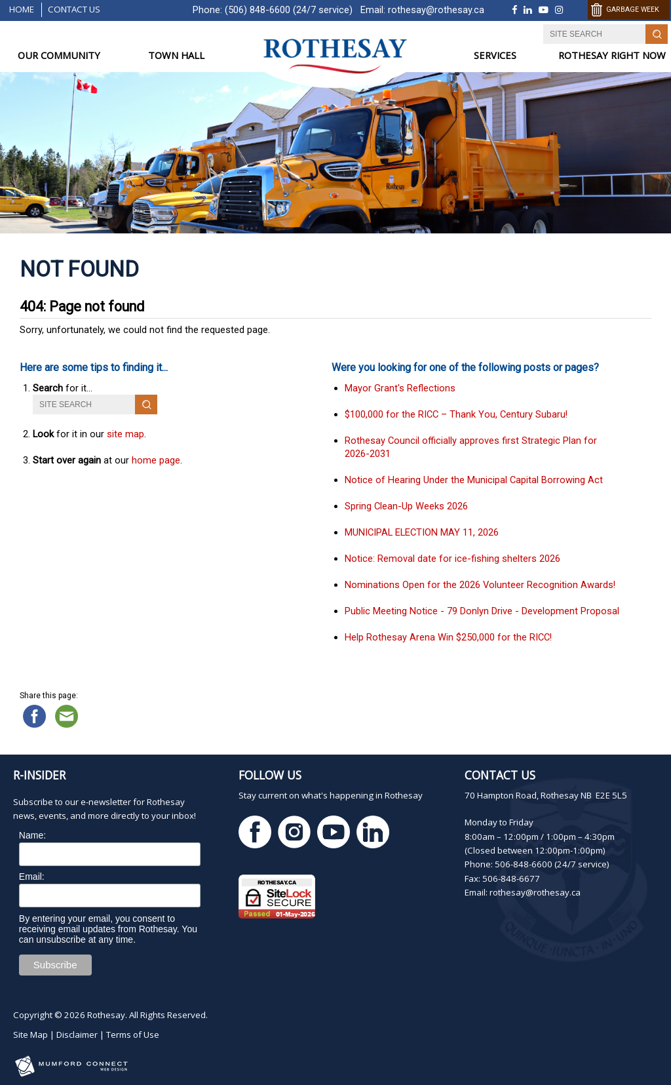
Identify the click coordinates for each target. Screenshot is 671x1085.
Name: (32, 835)
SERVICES (495, 55)
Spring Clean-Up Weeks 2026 (406, 506)
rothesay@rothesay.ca (436, 10)
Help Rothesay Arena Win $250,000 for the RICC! (448, 637)
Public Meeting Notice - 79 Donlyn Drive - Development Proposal (482, 611)
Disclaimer (77, 1034)
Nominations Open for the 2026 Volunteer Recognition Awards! (480, 585)
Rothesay (106, 1015)
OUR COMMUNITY (59, 55)
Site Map (30, 1034)
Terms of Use (132, 1034)
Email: (32, 876)
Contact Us (74, 9)
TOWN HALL (176, 55)
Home (21, 9)
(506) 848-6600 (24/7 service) (289, 10)
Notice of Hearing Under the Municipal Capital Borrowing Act (474, 480)
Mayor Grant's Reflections (400, 388)
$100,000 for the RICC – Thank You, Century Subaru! (456, 414)
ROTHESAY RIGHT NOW (612, 55)
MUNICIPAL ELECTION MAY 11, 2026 (422, 532)
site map (125, 434)
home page (156, 460)
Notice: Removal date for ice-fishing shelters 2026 (452, 558)
